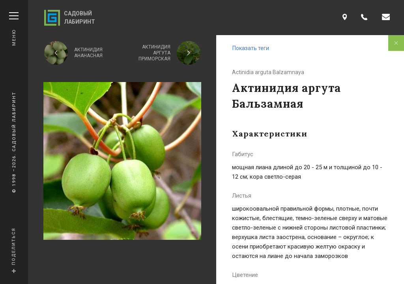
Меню (14, 29)
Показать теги (250, 48)
